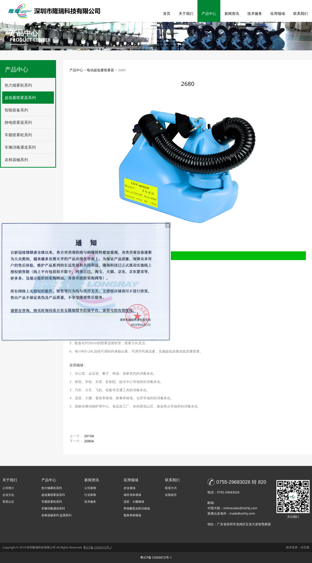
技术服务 (254, 13)
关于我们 (186, 13)
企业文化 (8, 495)
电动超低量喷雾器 (100, 70)
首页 (166, 13)
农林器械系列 (16, 159)
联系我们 (300, 13)
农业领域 (129, 488)
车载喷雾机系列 (18, 134)
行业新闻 (90, 495)
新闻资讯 (231, 13)
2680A (89, 441)
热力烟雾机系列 (18, 85)
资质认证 (8, 501)
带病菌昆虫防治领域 (137, 508)
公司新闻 (90, 488)
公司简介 (8, 488)
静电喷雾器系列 (18, 122)
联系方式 (171, 488)
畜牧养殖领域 (132, 515)
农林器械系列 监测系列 (56, 515)
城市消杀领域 (132, 495)
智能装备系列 (16, 110)
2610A (89, 436)
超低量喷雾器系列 (20, 97)
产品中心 (209, 13)
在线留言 (171, 495)
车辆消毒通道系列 (20, 147)
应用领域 (277, 13)
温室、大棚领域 (134, 501)
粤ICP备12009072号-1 (156, 557)
